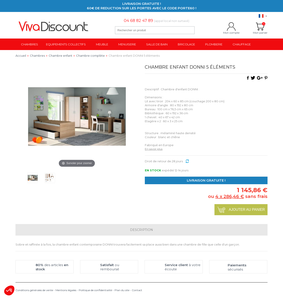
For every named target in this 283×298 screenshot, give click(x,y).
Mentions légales (65, 290)
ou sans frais (238, 196)
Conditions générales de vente (34, 290)
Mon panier (260, 26)
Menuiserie (127, 44)
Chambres (29, 44)
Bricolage (186, 44)
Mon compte (231, 26)
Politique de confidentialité (95, 290)
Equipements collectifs (66, 44)
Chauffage (242, 44)
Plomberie (213, 44)
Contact (137, 290)
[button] (9, 290)
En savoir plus (154, 149)
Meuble (102, 44)
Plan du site (122, 290)
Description (141, 230)
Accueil (20, 55)
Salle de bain (157, 44)
